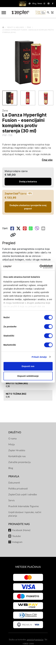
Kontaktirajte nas (17, 456)
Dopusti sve (28, 366)
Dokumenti (14, 483)
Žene (29, 27)
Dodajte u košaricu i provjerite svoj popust (28, 207)
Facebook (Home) (21, 530)
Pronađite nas (19, 524)
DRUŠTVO (14, 432)
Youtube (16, 536)
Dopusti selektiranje (28, 376)
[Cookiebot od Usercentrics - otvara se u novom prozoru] (40, 267)
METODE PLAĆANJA (28, 567)
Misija (11, 444)
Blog (10, 468)
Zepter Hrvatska (16, 450)
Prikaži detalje (39, 357)
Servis (11, 500)
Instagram (17, 542)
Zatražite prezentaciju (19, 462)
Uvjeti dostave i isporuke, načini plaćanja (24, 514)
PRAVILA (13, 476)
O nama (12, 438)
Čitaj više (47, 159)
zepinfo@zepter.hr (35, 640)
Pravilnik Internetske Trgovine (23, 506)
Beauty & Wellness (15, 27)
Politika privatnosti (18, 488)
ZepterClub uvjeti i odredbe (22, 494)
